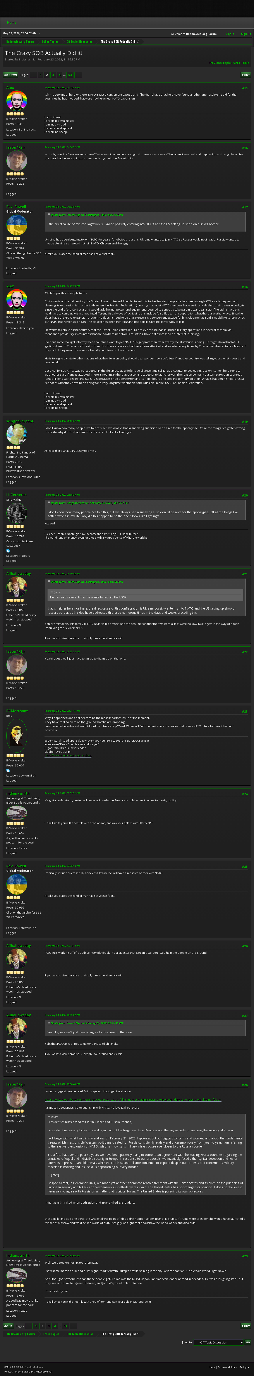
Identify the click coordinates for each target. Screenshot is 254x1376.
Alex (10, 87)
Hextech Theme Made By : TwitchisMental (28, 1371)
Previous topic (220, 63)
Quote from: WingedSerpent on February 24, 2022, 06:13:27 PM (90, 503)
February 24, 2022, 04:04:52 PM (62, 147)
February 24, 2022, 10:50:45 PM (62, 1084)
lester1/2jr (15, 147)
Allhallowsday (18, 573)
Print (246, 75)
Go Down (10, 75)
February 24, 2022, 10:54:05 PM (62, 1255)
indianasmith (18, 793)
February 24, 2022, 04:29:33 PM (62, 286)
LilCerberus (16, 494)
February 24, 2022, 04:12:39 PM (62, 206)
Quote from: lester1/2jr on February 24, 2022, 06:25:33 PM (87, 1023)
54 (70, 75)
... (64, 75)
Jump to (187, 1342)
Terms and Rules (227, 1367)
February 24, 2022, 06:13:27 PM (62, 421)
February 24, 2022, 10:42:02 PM (62, 1015)
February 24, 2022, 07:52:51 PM (62, 793)
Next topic (241, 63)
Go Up (8, 1326)
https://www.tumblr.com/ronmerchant (68, 755)
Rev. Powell (16, 206)
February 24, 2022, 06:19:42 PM (62, 573)
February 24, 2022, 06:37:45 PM (62, 710)
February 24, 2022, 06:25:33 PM (62, 651)
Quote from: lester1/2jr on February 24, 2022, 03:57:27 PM (87, 215)
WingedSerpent (20, 421)
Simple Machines (34, 1367)
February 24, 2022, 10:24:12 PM (62, 945)
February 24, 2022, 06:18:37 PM (62, 494)
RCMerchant (17, 710)
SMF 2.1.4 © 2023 (14, 1367)
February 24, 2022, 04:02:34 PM (62, 87)
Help (212, 1367)
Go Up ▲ (244, 1367)
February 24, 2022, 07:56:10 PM (62, 866)
